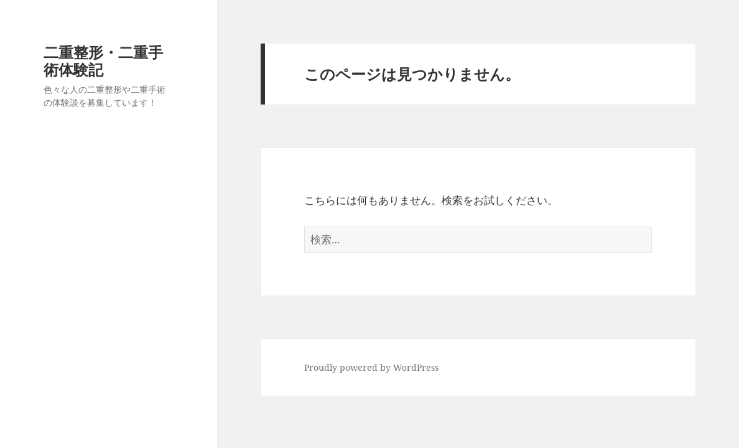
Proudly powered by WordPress (371, 367)
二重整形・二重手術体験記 (103, 61)
